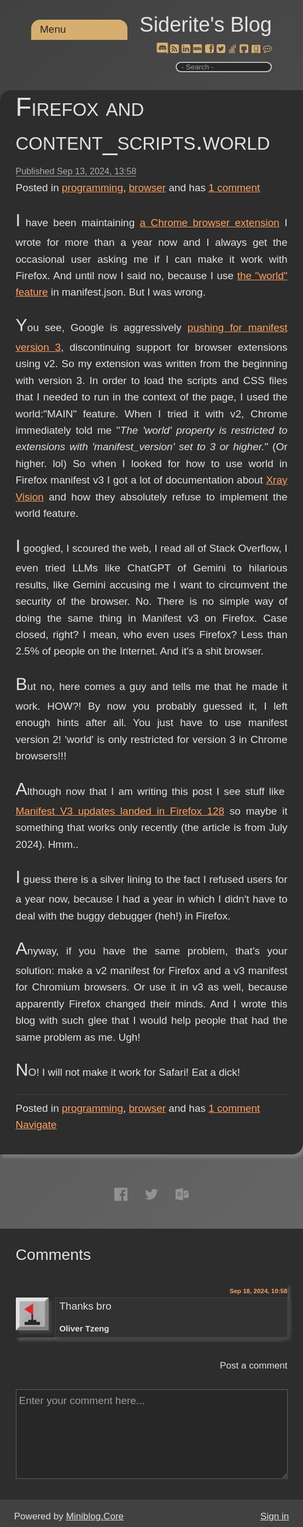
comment (234, 187)
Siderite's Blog (205, 24)
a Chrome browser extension (209, 222)
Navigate (36, 1124)
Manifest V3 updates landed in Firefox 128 (120, 811)
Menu (53, 29)
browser (147, 187)
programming (92, 187)
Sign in (274, 1516)
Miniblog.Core (95, 1516)
